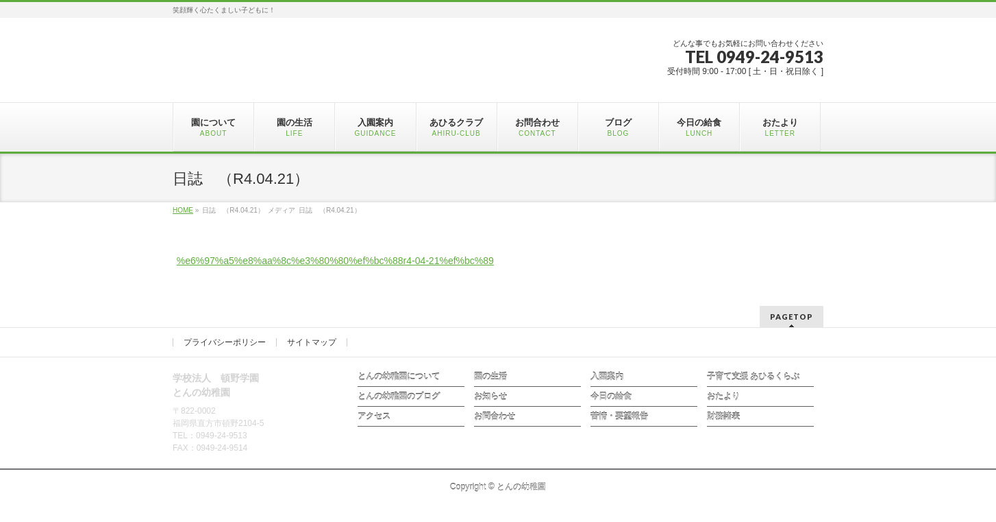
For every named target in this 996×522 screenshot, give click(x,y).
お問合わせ (494, 416)
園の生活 (490, 376)
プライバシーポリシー (225, 342)
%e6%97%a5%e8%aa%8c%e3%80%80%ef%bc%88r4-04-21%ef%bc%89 (335, 260)
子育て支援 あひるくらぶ (753, 376)
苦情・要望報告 (619, 416)
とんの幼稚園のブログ (399, 396)
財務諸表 (723, 416)
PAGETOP (791, 316)
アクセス (374, 416)
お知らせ (490, 396)
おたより (723, 396)
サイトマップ (311, 342)
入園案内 (606, 376)
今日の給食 (611, 396)
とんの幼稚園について (399, 376)
